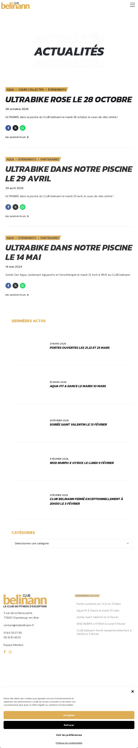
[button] (132, 691)
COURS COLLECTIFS (31, 89)
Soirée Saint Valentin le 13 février (78, 434)
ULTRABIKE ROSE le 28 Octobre (51, 103)
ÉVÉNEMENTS (57, 89)
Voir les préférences (69, 735)
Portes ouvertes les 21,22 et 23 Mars (80, 357)
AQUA (10, 89)
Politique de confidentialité (69, 743)
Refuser (69, 725)
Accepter (69, 715)
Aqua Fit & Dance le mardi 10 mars (78, 395)
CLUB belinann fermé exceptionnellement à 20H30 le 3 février (86, 510)
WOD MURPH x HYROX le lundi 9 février (82, 472)
